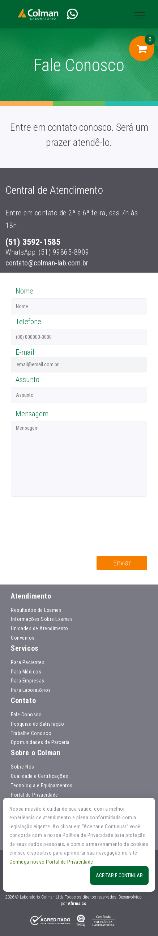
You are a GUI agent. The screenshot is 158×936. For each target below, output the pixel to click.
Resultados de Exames (36, 610)
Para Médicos (26, 672)
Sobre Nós (22, 767)
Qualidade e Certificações (39, 776)
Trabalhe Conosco (31, 733)
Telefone (28, 321)
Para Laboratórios (31, 690)
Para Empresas (27, 681)
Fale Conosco (26, 714)
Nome (24, 291)
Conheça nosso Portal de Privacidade (51, 862)
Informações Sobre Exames (42, 619)
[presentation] (66, 520)
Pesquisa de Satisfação (37, 724)
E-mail (25, 352)
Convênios (23, 638)
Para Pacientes (27, 662)
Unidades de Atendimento (39, 628)
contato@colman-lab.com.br (47, 263)
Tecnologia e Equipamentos (42, 785)
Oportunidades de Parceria (40, 742)
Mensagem (32, 413)
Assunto (27, 379)
